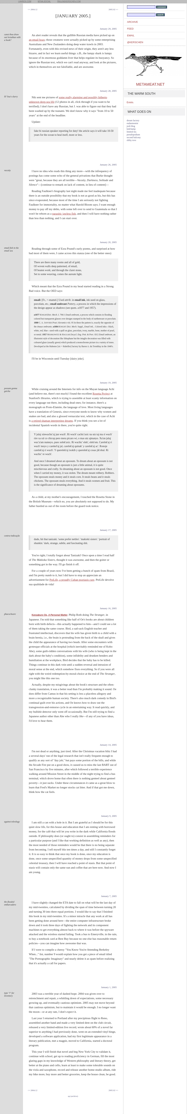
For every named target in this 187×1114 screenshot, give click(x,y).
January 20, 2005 (108, 242)
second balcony (134, 137)
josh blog (131, 126)
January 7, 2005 (109, 896)
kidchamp (131, 129)
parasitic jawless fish (64, 213)
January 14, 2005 (108, 744)
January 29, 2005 (108, 28)
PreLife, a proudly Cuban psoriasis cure (71, 579)
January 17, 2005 (108, 530)
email (130, 35)
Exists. (130, 102)
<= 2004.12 (32, 9)
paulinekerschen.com (69, 1)
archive (132, 22)
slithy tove (131, 140)
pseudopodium (133, 134)
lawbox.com (24, 1)
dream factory (133, 120)
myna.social (44, 1)
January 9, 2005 (109, 816)
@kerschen (135, 42)
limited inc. (132, 131)
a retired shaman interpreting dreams (52, 420)
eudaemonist (132, 123)
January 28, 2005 (108, 90)
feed (130, 28)
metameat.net (150, 84)
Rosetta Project (101, 393)
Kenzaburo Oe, (49, 615)
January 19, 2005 (108, 382)
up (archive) (73, 1096)
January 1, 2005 (109, 987)
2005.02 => (113, 9)
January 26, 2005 (108, 164)
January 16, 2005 (108, 608)
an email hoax (37, 39)
